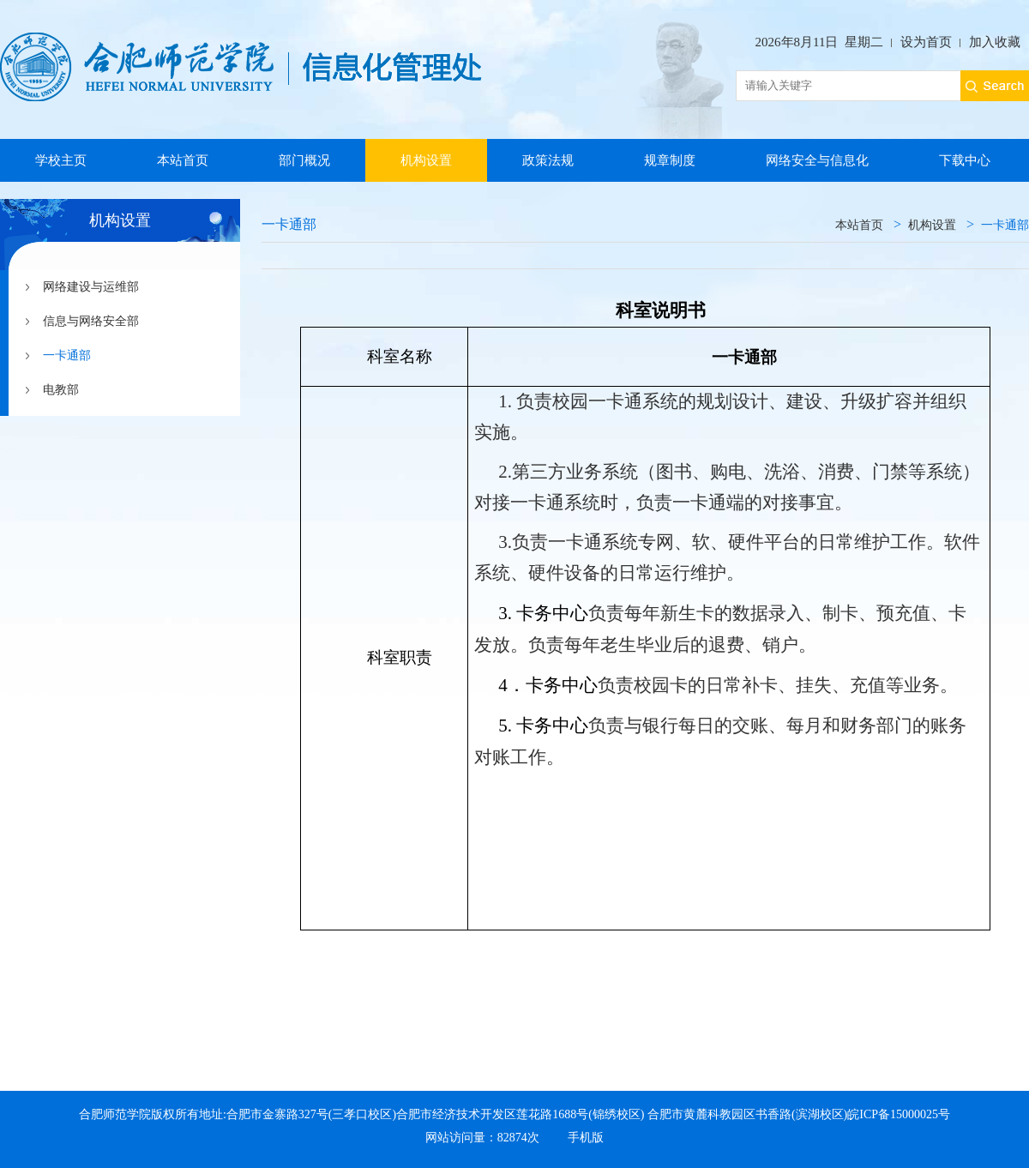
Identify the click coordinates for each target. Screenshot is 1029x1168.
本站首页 (182, 160)
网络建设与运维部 (91, 286)
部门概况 (304, 160)
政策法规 (548, 160)
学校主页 (61, 160)
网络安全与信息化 (817, 160)
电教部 (61, 389)
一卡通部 (67, 355)
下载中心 (964, 160)
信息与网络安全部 (91, 321)
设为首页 (926, 42)
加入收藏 (994, 42)
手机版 (586, 1137)
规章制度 (669, 160)
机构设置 (426, 160)
